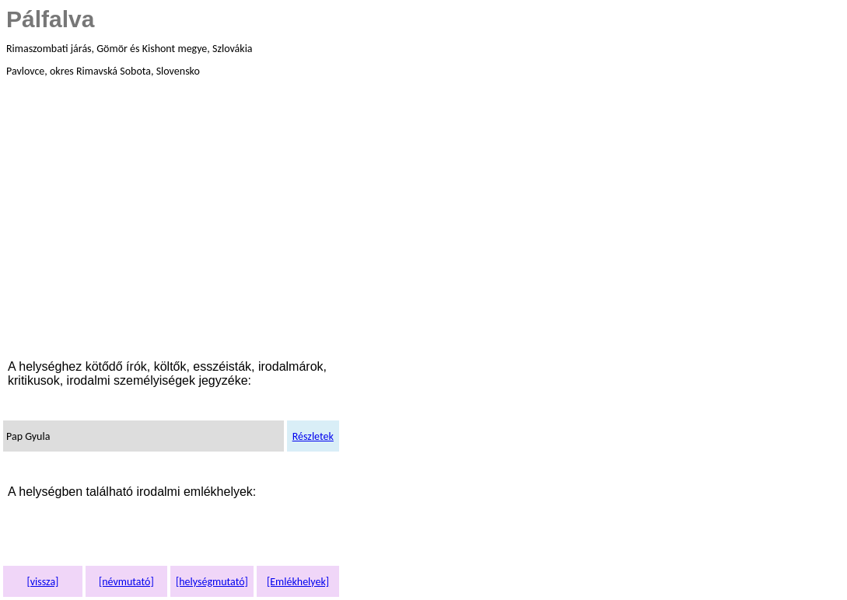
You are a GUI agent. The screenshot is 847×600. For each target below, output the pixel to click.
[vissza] (42, 581)
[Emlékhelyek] (298, 581)
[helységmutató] (212, 581)
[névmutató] (126, 581)
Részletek (313, 436)
